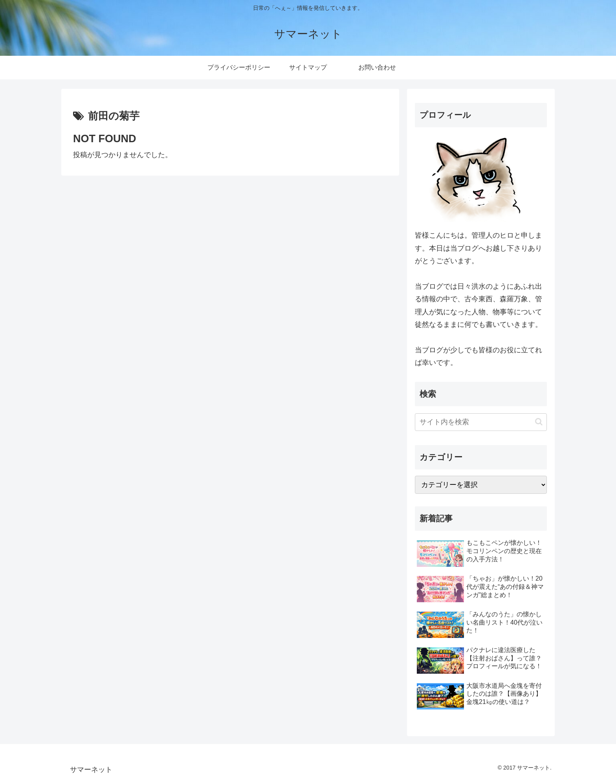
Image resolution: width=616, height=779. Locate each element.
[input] (481, 422)
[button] (539, 421)
